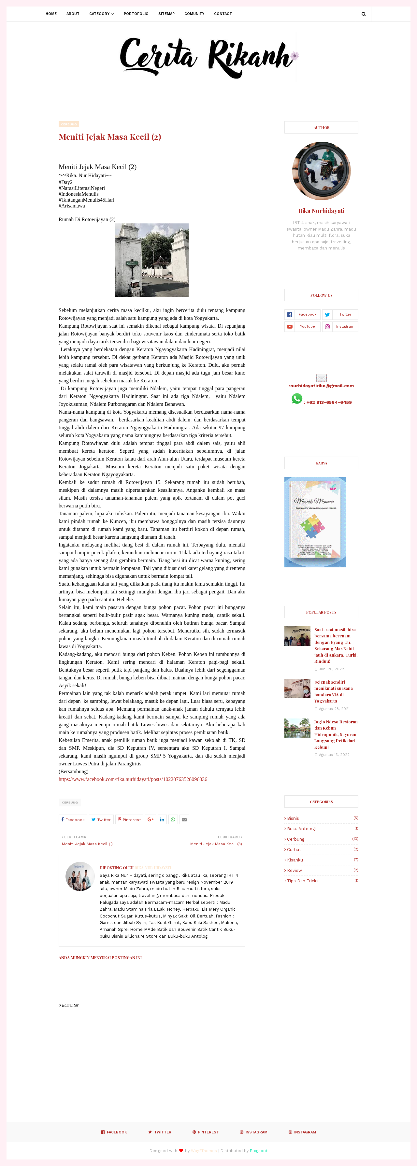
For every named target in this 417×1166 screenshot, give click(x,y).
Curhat (322, 849)
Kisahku (322, 860)
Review (322, 870)
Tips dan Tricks (322, 880)
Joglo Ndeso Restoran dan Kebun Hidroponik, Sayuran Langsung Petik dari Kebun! (336, 734)
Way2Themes (204, 1150)
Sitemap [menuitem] (166, 14)
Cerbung (70, 802)
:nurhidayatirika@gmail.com (321, 385)
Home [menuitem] (51, 14)
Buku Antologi (322, 828)
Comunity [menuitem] (194, 14)
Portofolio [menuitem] (136, 14)
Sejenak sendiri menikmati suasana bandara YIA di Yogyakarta (333, 691)
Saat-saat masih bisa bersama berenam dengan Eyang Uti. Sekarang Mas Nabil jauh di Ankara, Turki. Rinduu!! (336, 645)
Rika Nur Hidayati (152, 867)
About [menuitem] (72, 14)
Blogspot (258, 1150)
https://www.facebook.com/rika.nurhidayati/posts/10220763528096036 (133, 779)
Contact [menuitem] (223, 14)
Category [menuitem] (99, 14)
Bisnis (322, 818)
